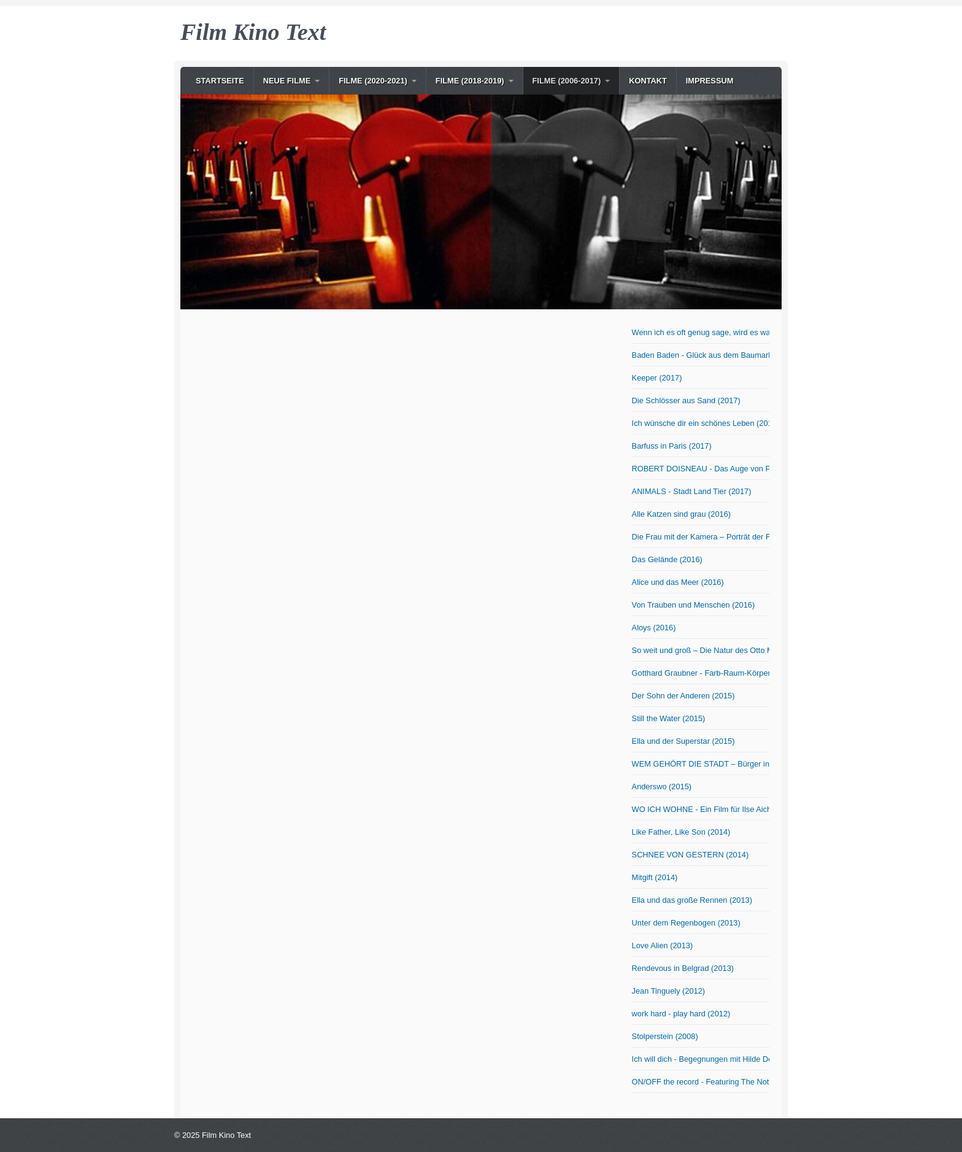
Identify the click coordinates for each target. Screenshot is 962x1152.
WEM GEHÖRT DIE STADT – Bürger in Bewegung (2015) (700, 763)
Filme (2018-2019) (470, 80)
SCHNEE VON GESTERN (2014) (690, 854)
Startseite (220, 80)
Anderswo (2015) (661, 786)
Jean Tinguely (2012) (669, 990)
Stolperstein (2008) (665, 1036)
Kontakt (648, 80)
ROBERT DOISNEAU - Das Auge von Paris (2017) (700, 468)
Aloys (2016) (654, 627)
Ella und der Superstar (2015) (683, 741)
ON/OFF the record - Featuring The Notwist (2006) (700, 1081)
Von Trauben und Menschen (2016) (693, 604)
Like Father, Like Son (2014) (681, 832)
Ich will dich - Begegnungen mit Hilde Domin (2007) (700, 1059)
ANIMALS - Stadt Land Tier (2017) (692, 491)
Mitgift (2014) (655, 877)
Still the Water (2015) (669, 718)
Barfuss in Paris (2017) (672, 445)
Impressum (710, 80)
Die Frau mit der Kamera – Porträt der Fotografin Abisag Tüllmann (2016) (700, 536)
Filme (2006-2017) (567, 80)
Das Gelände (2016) (667, 559)
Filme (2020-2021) (373, 80)
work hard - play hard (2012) (681, 1013)
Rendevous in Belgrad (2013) (683, 968)
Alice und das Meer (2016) (678, 582)
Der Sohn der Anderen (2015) (683, 695)
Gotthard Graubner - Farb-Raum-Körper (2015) (700, 673)
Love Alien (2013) (662, 945)
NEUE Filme (287, 80)
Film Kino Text (253, 32)
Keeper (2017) (657, 377)
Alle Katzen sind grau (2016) (681, 514)
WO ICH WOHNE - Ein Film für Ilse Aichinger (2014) (700, 809)
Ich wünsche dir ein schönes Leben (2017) (700, 423)
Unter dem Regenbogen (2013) (686, 922)
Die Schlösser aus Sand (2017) (686, 400)
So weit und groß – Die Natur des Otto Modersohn (700, 650)
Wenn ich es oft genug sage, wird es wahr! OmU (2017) (700, 332)
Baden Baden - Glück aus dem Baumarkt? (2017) (700, 355)
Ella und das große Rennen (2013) (692, 900)
